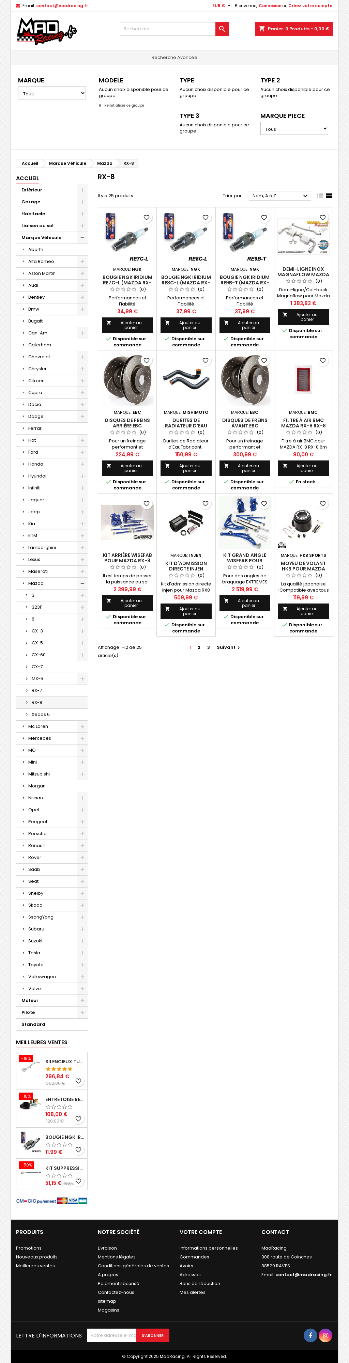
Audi (33, 285)
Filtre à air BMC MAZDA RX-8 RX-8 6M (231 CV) (303, 426)
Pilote (28, 1012)
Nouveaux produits (37, 1257)
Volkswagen (42, 976)
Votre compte (201, 1232)
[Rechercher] (174, 29)
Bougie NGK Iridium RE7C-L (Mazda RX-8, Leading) (127, 283)
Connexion (270, 6)
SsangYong (41, 917)
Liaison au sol (37, 225)
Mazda (36, 583)
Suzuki (35, 941)
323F (37, 607)
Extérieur (31, 190)
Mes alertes (193, 1292)
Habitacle (33, 213)
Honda (35, 464)
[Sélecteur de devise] (222, 6)
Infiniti (34, 488)
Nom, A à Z (281, 196)
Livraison (107, 1248)
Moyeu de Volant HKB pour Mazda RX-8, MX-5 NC (303, 569)
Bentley (36, 297)
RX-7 (37, 690)
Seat (33, 881)
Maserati (38, 571)
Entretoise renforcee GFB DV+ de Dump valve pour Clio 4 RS (65, 1099)
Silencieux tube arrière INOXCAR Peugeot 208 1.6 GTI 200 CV (65, 1061)
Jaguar (36, 500)
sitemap (107, 1301)
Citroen (36, 380)
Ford (33, 452)
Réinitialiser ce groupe (123, 105)
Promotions (29, 1248)
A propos (108, 1274)
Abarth (35, 249)
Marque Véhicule (41, 237)
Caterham (39, 345)
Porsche (37, 833)
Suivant (229, 647)
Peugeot (37, 821)
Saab (34, 869)
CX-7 (37, 666)
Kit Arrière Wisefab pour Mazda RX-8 (127, 558)
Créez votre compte (310, 6)
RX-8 (37, 702)
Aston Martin (42, 273)
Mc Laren (38, 726)
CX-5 (37, 643)
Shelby (35, 893)
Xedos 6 (41, 714)
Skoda (35, 905)
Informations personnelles (209, 1248)
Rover (34, 857)
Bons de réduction (200, 1283)
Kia (31, 523)
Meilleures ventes (35, 1266)
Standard (33, 1024)
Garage (30, 202)
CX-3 (37, 631)
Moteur (30, 1000)
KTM (32, 535)
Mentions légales (117, 1257)
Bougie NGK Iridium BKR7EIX (65, 1137)
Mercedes (39, 738)
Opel (33, 809)
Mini (32, 762)
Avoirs (186, 1266)
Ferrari (35, 428)
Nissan (35, 798)
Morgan (37, 786)
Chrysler (37, 368)
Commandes (194, 1257)
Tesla (34, 953)
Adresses (190, 1274)
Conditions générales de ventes (133, 1266)
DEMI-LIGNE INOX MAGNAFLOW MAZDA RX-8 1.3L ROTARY (303, 274)
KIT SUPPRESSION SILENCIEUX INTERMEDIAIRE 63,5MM (65, 1168)
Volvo (34, 988)
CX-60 (39, 655)
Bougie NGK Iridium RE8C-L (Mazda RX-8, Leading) (186, 283)
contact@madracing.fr (62, 6)
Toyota (36, 964)
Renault (36, 845)
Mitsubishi (39, 774)
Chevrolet (39, 357)
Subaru (36, 929)
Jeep (34, 511)
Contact (275, 1232)
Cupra (35, 392)
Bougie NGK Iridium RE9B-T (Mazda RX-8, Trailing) (245, 283)
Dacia (34, 404)
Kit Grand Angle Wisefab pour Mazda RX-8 (244, 560)
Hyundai (37, 476)
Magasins (108, 1310)
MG (31, 750)
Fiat (32, 440)
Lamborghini (42, 547)
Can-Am (37, 333)
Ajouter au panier (124, 325)
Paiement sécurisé (118, 1283)
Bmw (33, 309)
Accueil (27, 178)
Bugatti (36, 321)
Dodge (36, 416)
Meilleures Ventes (41, 1042)
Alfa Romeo (41, 261)
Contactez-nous (116, 1292)
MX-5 (37, 678)
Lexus (34, 559)
